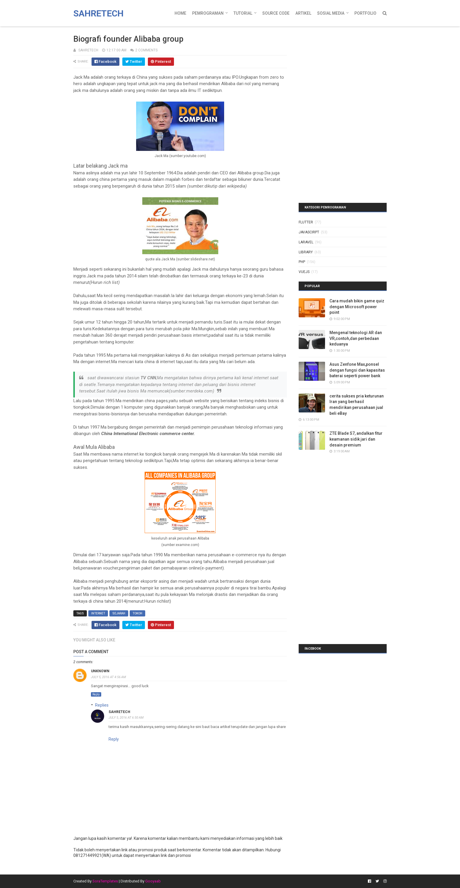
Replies (102, 705)
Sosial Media (330, 13)
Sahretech (98, 13)
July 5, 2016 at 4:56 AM (108, 677)
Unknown (100, 671)
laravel (306, 242)
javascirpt (309, 232)
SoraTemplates (105, 881)
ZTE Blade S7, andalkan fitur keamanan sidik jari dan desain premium (356, 439)
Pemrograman (208, 13)
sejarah (118, 613)
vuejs (304, 272)
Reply (96, 694)
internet (98, 613)
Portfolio (365, 13)
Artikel (303, 13)
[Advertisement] (335, 66)
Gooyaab (153, 881)
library (306, 252)
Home (180, 13)
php (302, 262)
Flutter (306, 222)
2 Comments (146, 50)
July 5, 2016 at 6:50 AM (126, 718)
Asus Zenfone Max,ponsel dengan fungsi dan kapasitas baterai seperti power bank (357, 370)
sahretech (119, 712)
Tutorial (243, 13)
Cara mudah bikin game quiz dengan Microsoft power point (356, 307)
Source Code (276, 13)
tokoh (137, 613)
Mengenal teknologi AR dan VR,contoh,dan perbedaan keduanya (355, 338)
